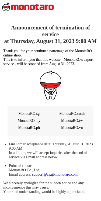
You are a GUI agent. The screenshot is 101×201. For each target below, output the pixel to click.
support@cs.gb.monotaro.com (55, 174)
